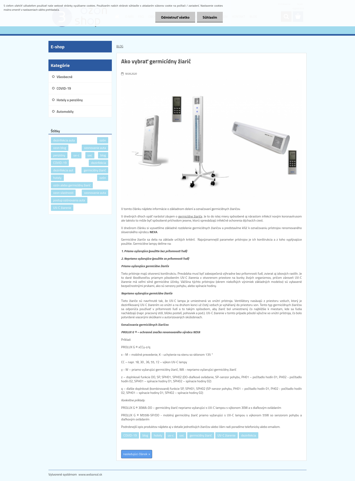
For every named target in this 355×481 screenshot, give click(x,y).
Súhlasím (210, 17)
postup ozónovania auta (69, 200)
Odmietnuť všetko (175, 17)
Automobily (65, 111)
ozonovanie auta (95, 147)
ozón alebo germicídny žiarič (72, 185)
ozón (102, 140)
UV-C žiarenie (226, 435)
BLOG (119, 46)
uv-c (171, 435)
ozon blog (59, 147)
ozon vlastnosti (63, 192)
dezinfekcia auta (64, 140)
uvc (181, 435)
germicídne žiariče (190, 216)
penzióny (59, 155)
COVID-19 (130, 435)
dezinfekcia (248, 435)
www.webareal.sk (90, 474)
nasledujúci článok (135, 453)
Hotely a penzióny (70, 100)
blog (145, 435)
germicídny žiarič (200, 435)
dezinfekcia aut (63, 170)
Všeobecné (64, 76)
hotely (158, 435)
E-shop (58, 46)
